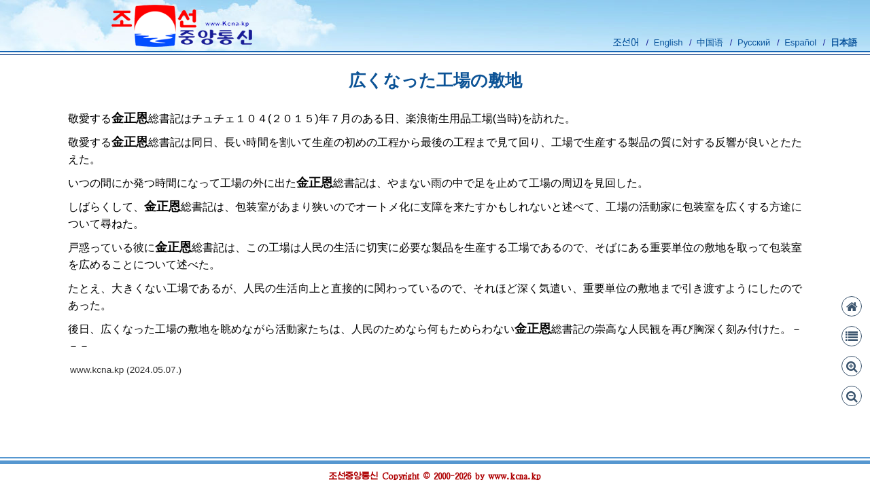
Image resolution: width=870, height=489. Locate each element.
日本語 (844, 42)
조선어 (626, 42)
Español (800, 42)
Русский (753, 42)
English (668, 42)
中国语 (710, 42)
